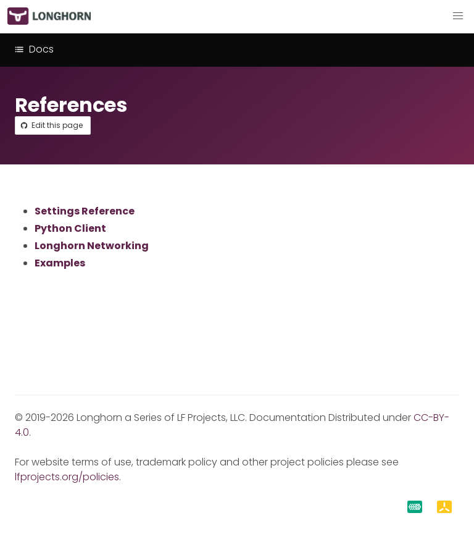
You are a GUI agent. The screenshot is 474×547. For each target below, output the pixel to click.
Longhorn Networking (92, 246)
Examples (60, 263)
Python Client (70, 228)
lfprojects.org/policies (67, 477)
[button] (458, 16)
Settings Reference (85, 211)
